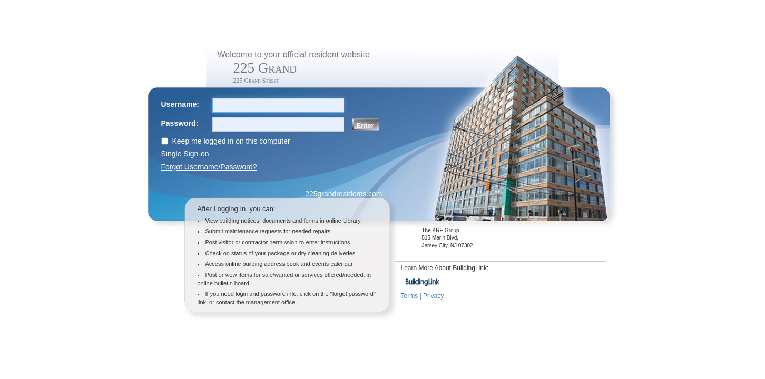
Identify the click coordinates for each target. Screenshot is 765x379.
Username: (180, 104)
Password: (180, 123)
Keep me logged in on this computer (231, 141)
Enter (365, 125)
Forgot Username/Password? (209, 167)
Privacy (433, 296)
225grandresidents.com (343, 194)
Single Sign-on (185, 153)
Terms (409, 296)
